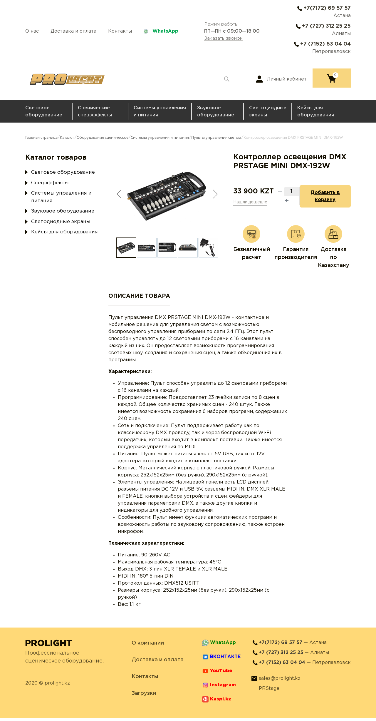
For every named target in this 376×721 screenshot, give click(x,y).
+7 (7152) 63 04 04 (325, 44)
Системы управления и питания (160, 111)
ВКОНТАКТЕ (225, 660)
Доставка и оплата (73, 31)
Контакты (120, 31)
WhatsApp (165, 31)
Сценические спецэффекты (95, 111)
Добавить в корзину (322, 197)
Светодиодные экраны (267, 111)
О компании (148, 646)
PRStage (269, 691)
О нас (32, 31)
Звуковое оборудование (215, 111)
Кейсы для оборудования (315, 111)
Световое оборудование (43, 111)
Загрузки (144, 696)
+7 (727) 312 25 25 (326, 26)
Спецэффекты (50, 183)
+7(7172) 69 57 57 (327, 8)
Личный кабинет (287, 79)
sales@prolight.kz (280, 681)
